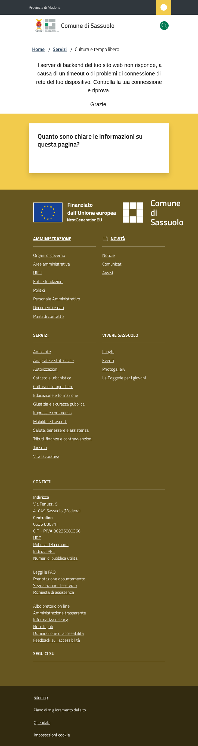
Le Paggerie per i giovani (124, 377)
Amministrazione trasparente (59, 613)
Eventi (108, 360)
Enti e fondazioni (48, 281)
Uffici (37, 272)
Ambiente (42, 351)
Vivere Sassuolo (120, 335)
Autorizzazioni (45, 369)
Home (38, 49)
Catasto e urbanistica (52, 377)
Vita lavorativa (46, 456)
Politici (39, 290)
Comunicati (112, 264)
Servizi (60, 49)
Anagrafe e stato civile (53, 360)
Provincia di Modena (44, 7)
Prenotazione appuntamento (59, 579)
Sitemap (41, 697)
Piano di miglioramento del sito (60, 710)
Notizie (108, 255)
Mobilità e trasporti (50, 421)
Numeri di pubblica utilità (55, 558)
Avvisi (107, 272)
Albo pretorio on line (51, 606)
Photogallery (113, 369)
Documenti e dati (48, 307)
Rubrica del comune (51, 544)
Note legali (43, 626)
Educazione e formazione (55, 395)
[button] (164, 26)
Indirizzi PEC (44, 551)
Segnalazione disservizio (55, 585)
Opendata (42, 722)
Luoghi (108, 351)
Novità (118, 239)
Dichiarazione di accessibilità (58, 633)
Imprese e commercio (52, 412)
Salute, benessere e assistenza (61, 430)
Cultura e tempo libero (53, 386)
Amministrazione (52, 239)
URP (37, 537)
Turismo (40, 447)
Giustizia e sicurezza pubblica (59, 404)
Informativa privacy (50, 619)
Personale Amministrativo (56, 299)
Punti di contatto (48, 316)
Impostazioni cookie (52, 735)
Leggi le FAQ (44, 572)
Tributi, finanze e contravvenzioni (62, 439)
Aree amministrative (51, 264)
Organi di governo (49, 255)
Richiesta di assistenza (53, 592)
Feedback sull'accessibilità (56, 640)
